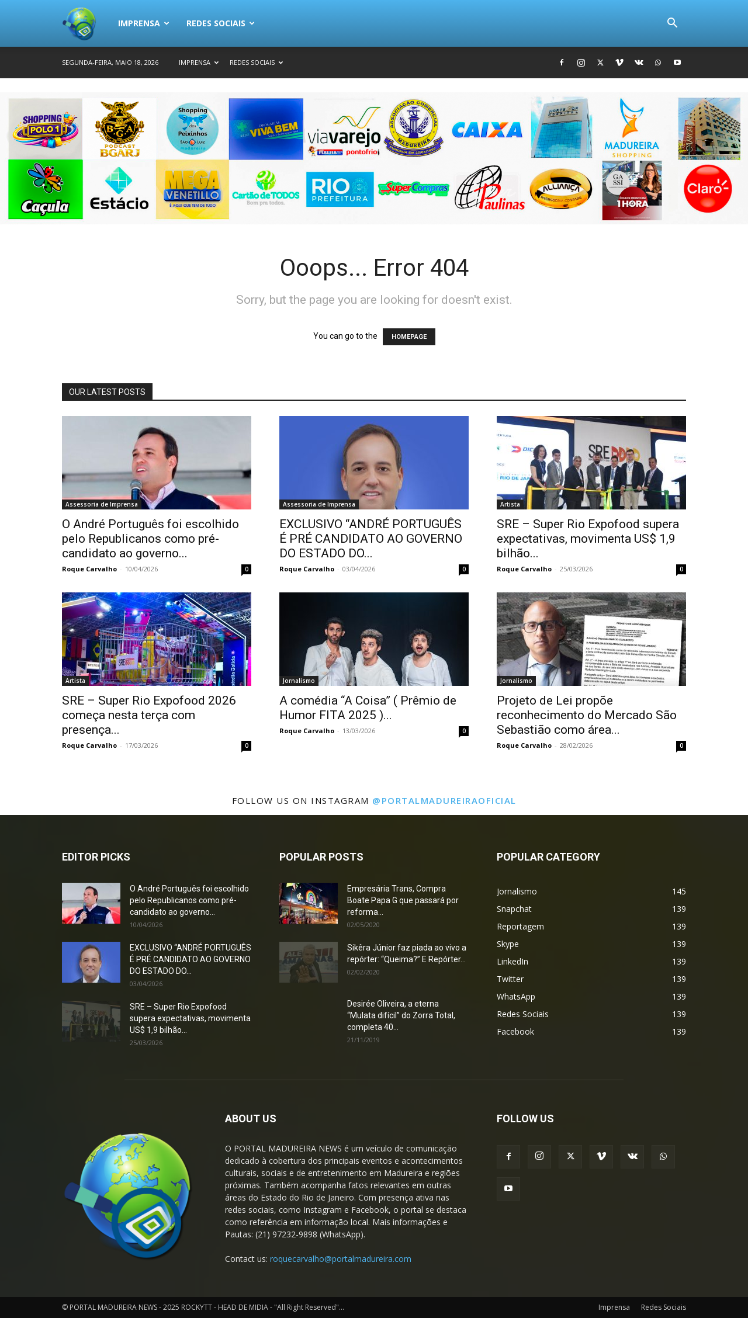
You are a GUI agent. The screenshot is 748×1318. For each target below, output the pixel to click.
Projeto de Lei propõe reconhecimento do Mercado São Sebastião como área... (587, 715)
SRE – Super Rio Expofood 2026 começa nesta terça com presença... (149, 715)
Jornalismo (299, 681)
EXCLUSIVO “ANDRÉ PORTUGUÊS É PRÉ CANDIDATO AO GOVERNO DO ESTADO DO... (370, 538)
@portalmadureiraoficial (444, 800)
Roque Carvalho (89, 568)
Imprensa (143, 23)
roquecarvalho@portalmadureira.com (340, 1258)
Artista (510, 504)
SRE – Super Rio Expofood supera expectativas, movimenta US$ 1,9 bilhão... (588, 538)
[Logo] (86, 23)
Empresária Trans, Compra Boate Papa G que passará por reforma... (403, 900)
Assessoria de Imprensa (101, 504)
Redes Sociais (220, 23)
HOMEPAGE (409, 337)
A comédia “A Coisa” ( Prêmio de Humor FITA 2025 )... (367, 707)
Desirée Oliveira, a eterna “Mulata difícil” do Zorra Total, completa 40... (401, 1015)
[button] (672, 24)
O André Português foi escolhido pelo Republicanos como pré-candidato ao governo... (150, 538)
